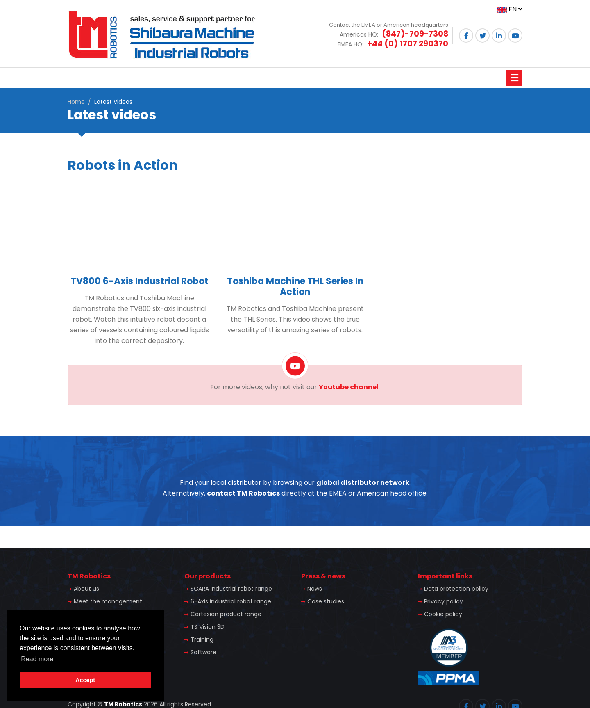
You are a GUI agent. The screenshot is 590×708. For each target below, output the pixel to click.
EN (509, 9)
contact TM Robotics (243, 493)
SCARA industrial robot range (231, 589)
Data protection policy (456, 589)
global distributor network (362, 482)
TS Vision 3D (208, 627)
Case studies (325, 601)
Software (203, 652)
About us (86, 589)
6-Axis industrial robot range (231, 601)
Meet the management (108, 601)
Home (76, 102)
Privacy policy (443, 601)
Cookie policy (443, 614)
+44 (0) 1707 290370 (407, 43)
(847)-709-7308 (415, 33)
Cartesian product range (226, 614)
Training (202, 639)
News (314, 589)
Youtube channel (349, 387)
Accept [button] (85, 680)
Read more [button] (37, 658)
